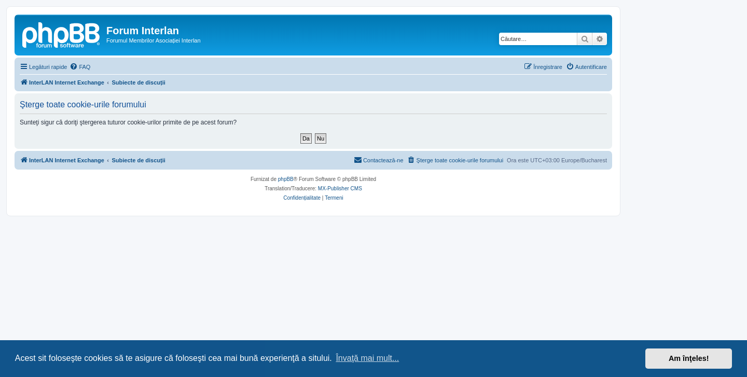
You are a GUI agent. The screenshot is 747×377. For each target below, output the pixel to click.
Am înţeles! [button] (689, 358)
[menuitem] (80, 67)
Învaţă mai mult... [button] (367, 358)
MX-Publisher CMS (340, 188)
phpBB (286, 179)
